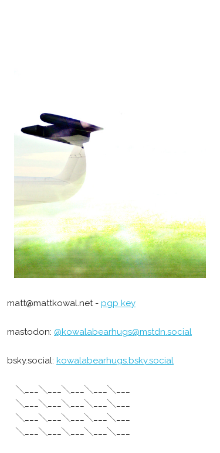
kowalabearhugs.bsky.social (115, 360)
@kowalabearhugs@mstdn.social (123, 332)
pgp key (118, 303)
